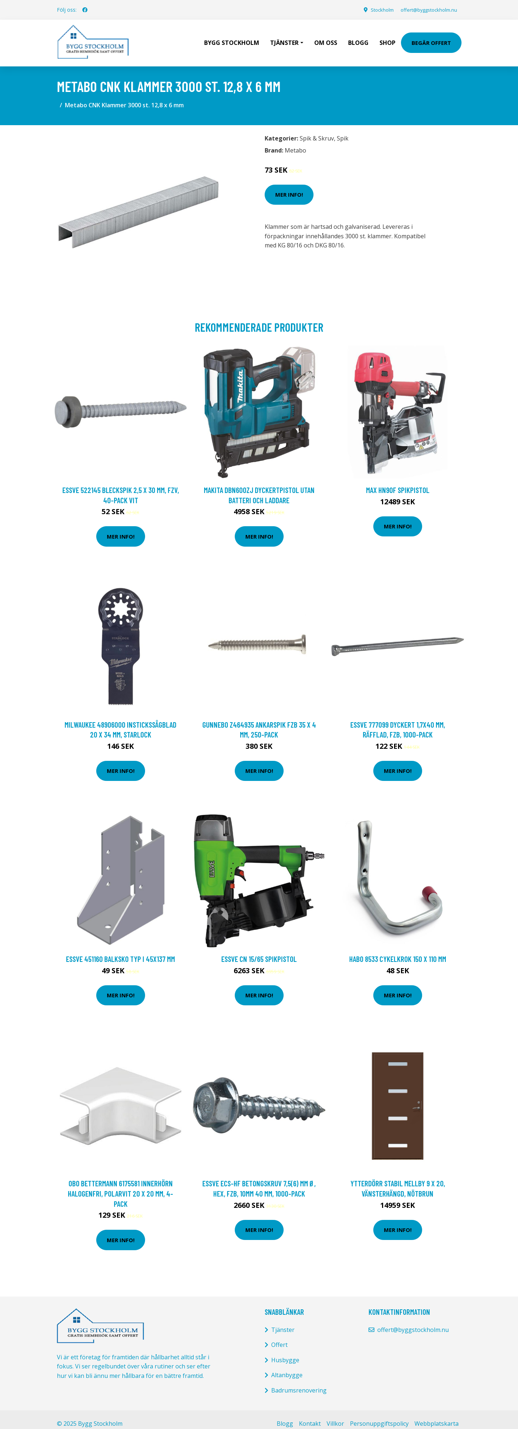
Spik (342, 130)
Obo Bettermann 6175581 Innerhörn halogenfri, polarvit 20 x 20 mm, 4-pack (120, 1185)
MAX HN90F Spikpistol (397, 481)
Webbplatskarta (436, 1415)
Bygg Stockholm (231, 39)
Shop (387, 39)
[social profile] (84, 10)
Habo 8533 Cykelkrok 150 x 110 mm (397, 950)
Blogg (358, 39)
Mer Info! (289, 186)
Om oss (325, 39)
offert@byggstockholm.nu (425, 9)
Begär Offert (431, 38)
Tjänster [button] (284, 39)
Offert (279, 1337)
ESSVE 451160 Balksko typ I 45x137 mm (120, 950)
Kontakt (310, 1415)
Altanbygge (287, 1367)
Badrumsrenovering (299, 1382)
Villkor (335, 1415)
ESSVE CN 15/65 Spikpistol (259, 950)
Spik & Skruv (317, 130)
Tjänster (283, 1322)
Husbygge (285, 1352)
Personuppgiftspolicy (379, 1415)
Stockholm (373, 9)
